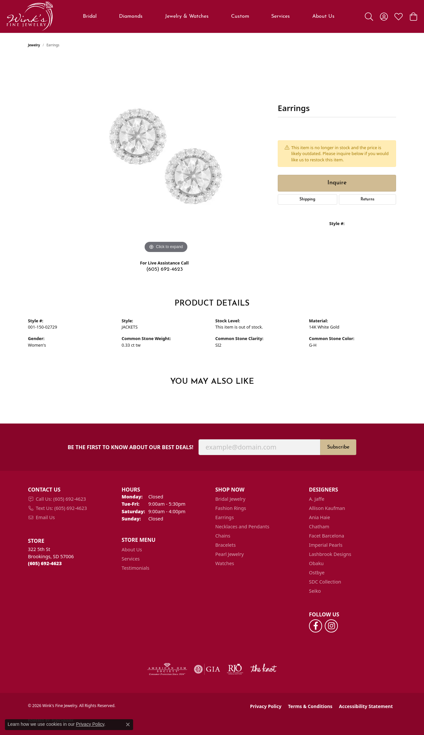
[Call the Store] (45, 563)
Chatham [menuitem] (319, 526)
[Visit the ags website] (167, 669)
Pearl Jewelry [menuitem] (229, 554)
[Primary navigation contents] (209, 16)
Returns (367, 199)
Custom (240, 16)
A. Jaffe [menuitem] (316, 499)
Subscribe (338, 447)
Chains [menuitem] (222, 536)
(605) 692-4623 (164, 269)
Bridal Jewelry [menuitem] (230, 499)
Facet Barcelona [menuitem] (326, 536)
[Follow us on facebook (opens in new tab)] (315, 625)
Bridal (90, 16)
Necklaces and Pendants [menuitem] (242, 526)
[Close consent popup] (128, 724)
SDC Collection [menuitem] (325, 582)
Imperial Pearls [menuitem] (325, 545)
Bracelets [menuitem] (225, 545)
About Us (132, 549)
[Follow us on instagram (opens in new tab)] (331, 625)
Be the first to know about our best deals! (131, 447)
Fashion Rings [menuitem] (230, 508)
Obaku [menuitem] (316, 563)
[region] (166, 156)
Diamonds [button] (131, 16)
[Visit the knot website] (263, 669)
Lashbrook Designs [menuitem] (330, 554)
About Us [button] (323, 16)
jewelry (34, 45)
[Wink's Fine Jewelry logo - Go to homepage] (29, 16)
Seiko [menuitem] (315, 591)
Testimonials (135, 568)
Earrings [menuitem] (224, 517)
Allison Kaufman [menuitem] (327, 508)
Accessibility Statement (366, 706)
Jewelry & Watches (187, 16)
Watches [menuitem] (224, 563)
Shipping (307, 199)
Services (280, 16)
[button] (369, 16)
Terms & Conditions (310, 706)
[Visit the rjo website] (235, 669)
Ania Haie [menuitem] (319, 517)
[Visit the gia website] (207, 669)
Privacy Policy (265, 706)
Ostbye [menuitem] (316, 572)
